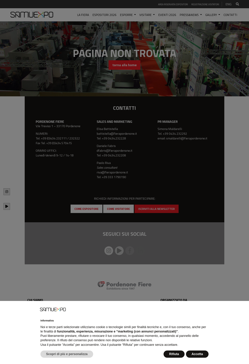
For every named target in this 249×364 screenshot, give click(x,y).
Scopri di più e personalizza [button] (67, 354)
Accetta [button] (197, 354)
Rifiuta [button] (174, 354)
